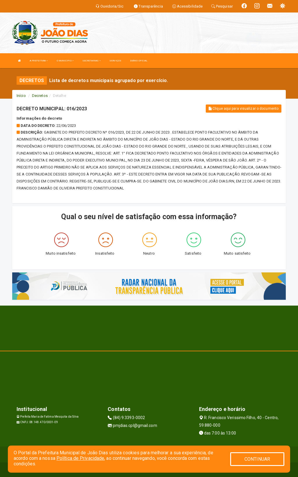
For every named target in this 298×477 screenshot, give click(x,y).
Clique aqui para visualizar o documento (244, 109)
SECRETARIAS (91, 60)
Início (21, 95)
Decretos (40, 95)
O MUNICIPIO (65, 60)
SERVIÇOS (115, 60)
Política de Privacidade (80, 458)
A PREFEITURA (39, 60)
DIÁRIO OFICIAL (139, 60)
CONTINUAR (257, 459)
